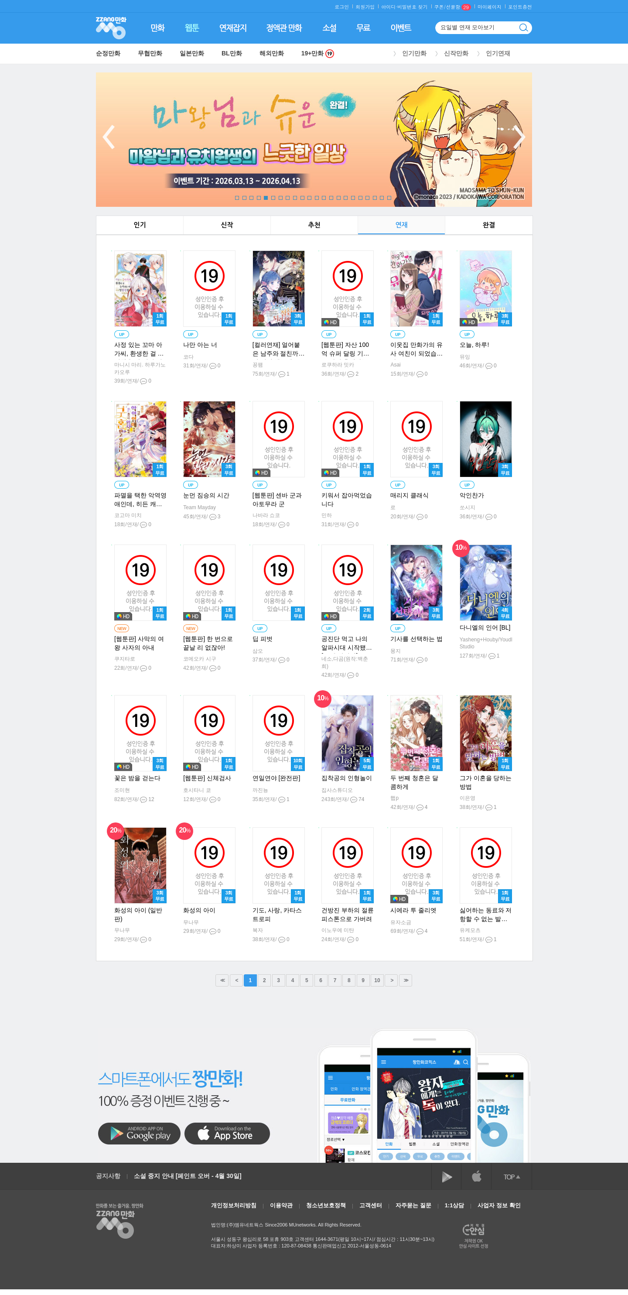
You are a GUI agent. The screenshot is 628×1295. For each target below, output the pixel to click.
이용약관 (281, 1205)
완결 (489, 225)
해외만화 (271, 53)
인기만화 (414, 53)
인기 (139, 225)
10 (377, 980)
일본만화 (192, 53)
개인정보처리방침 (233, 1205)
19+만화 (317, 53)
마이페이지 (490, 6)
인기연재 (498, 53)
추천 (314, 225)
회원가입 (365, 6)
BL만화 (232, 53)
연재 (401, 225)
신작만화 (456, 53)
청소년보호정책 (326, 1205)
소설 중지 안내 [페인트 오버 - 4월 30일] (188, 1175)
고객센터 (370, 1205)
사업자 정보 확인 (499, 1205)
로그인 (341, 6)
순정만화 (108, 53)
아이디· (389, 6)
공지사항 (108, 1175)
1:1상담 (454, 1205)
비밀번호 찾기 (412, 6)
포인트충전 (520, 6)
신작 (227, 225)
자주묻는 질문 (413, 1205)
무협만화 (150, 53)
